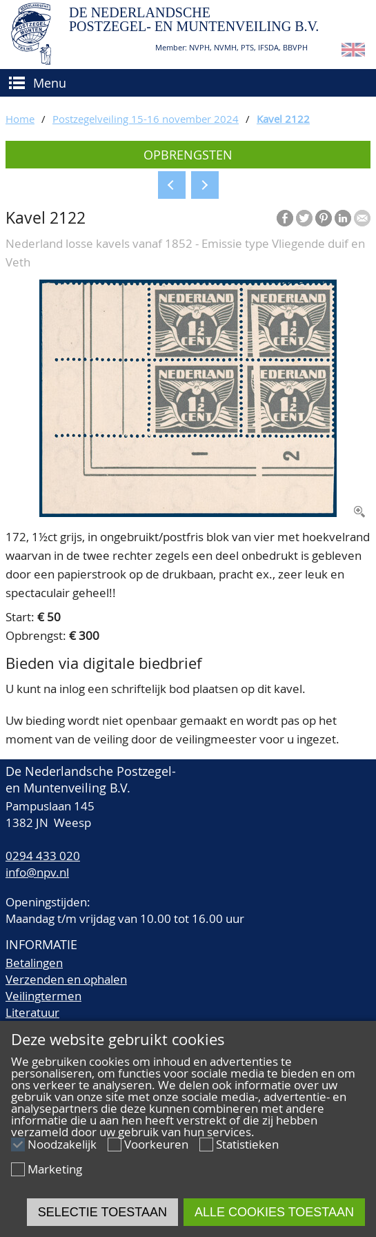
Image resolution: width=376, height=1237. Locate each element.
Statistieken (247, 1144)
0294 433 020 (43, 856)
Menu (49, 83)
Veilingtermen (43, 996)
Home (20, 119)
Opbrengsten (188, 154)
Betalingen (34, 963)
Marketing (55, 1169)
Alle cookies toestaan (274, 1212)
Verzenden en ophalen (66, 979)
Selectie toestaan (102, 1212)
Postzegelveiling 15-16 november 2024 (145, 119)
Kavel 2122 (283, 119)
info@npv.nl (37, 872)
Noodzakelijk (62, 1144)
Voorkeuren (156, 1144)
